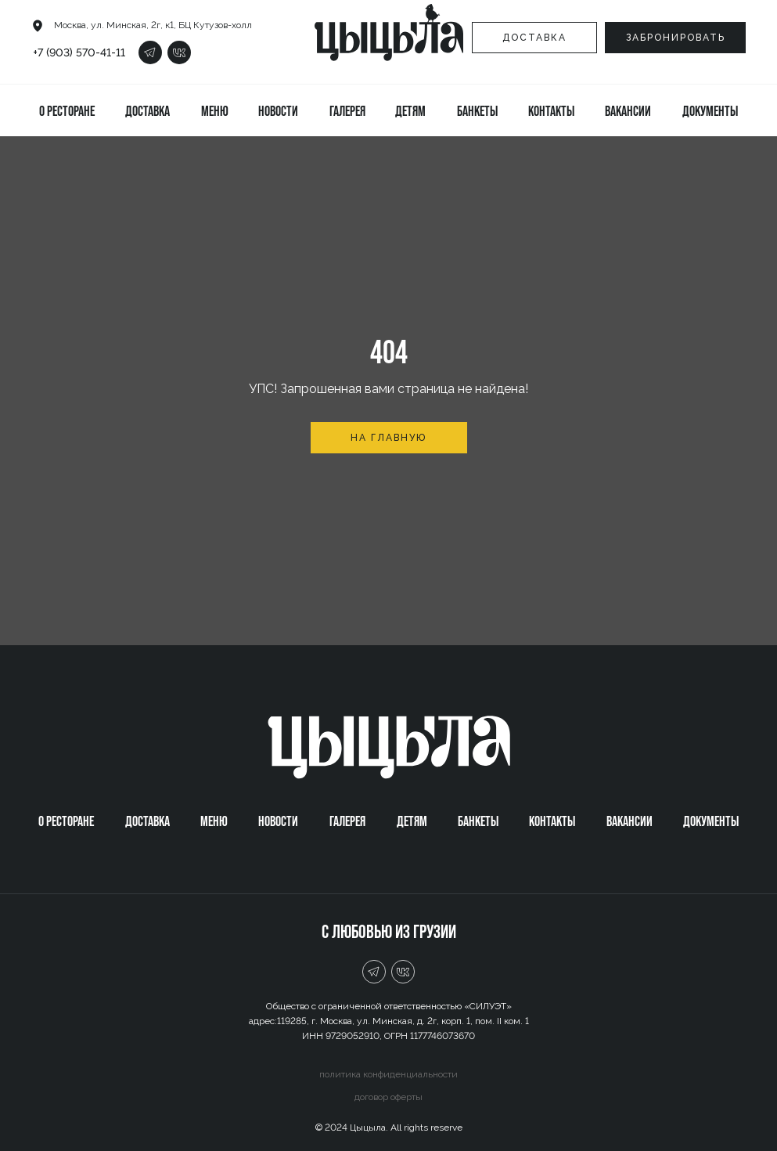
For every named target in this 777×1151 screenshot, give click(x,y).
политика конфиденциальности (388, 1074)
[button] (675, 37)
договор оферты (388, 1096)
